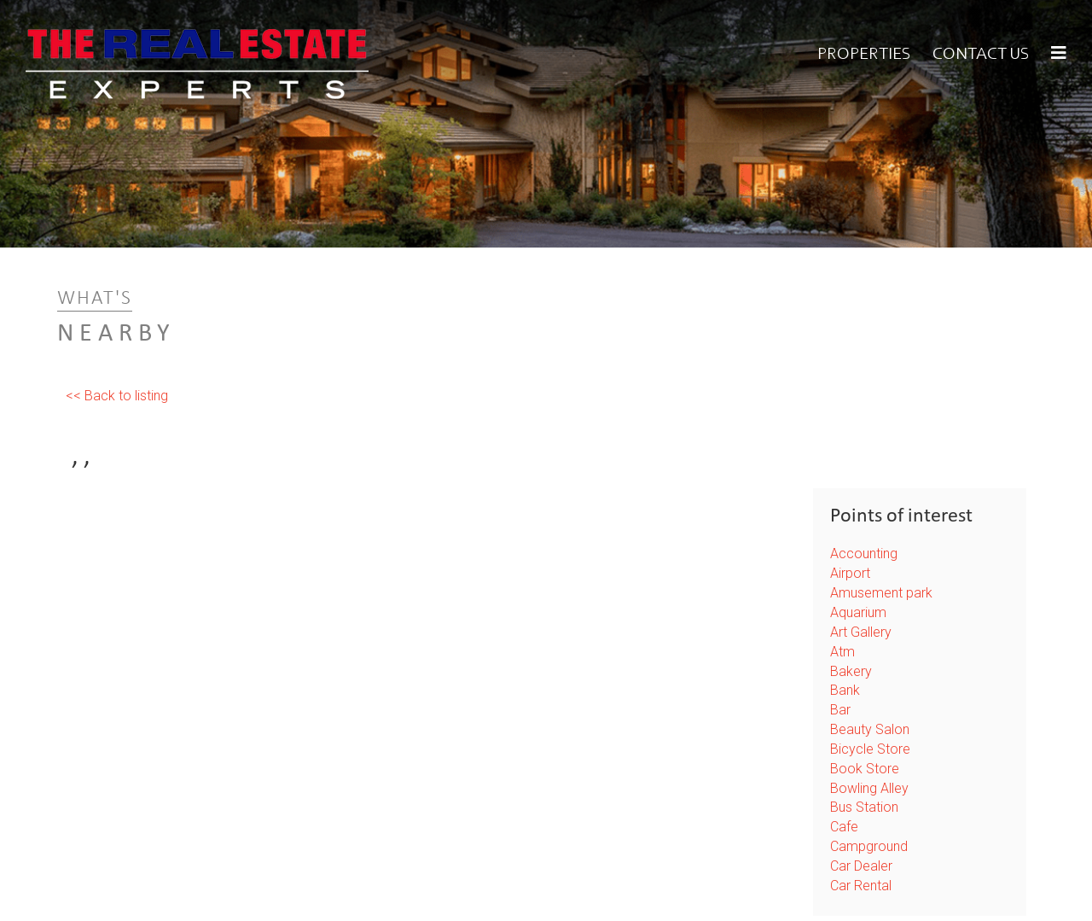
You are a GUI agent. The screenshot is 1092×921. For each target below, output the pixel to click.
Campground (869, 846)
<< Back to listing (117, 396)
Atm (842, 652)
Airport (850, 573)
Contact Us (981, 54)
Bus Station (864, 807)
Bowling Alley (869, 788)
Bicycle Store (870, 749)
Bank (845, 690)
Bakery (851, 671)
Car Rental (861, 885)
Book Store (864, 769)
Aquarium (858, 612)
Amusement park (881, 593)
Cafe (844, 827)
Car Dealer (861, 866)
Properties (864, 54)
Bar (840, 710)
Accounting (863, 553)
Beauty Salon (869, 729)
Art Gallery (861, 632)
